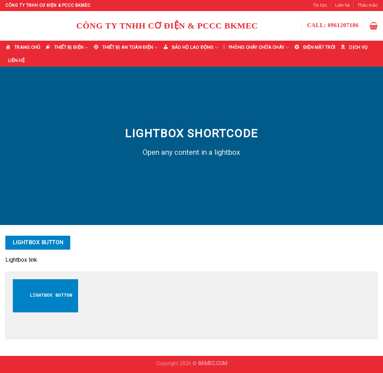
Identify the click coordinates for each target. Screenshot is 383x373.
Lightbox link (21, 259)
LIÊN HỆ (16, 60)
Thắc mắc (368, 5)
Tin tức (320, 5)
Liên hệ (342, 5)
